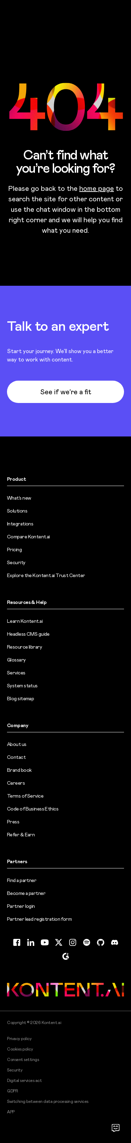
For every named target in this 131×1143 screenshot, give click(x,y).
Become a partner (26, 893)
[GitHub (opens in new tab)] (100, 942)
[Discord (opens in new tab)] (114, 942)
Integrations (20, 524)
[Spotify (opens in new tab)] (86, 942)
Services (16, 673)
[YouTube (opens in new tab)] (45, 942)
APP (11, 1112)
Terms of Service (25, 796)
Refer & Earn (21, 834)
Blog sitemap (20, 698)
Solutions (17, 511)
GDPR (12, 1091)
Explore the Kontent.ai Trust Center (46, 575)
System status (22, 685)
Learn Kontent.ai (25, 621)
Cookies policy (20, 1049)
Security (16, 562)
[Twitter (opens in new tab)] (58, 942)
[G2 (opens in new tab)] (65, 956)
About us (17, 744)
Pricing (14, 549)
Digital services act (24, 1080)
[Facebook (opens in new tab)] (17, 942)
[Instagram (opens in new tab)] (72, 942)
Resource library (24, 647)
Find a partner (21, 880)
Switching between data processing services (47, 1101)
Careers (16, 783)
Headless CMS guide (28, 634)
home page (96, 188)
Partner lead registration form (39, 919)
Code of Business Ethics (32, 809)
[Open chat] (115, 1127)
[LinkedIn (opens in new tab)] (31, 942)
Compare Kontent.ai (28, 536)
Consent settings (23, 1059)
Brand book (19, 770)
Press (13, 822)
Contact (16, 757)
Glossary (16, 660)
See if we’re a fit (65, 391)
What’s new (19, 498)
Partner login (21, 906)
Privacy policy (19, 1038)
